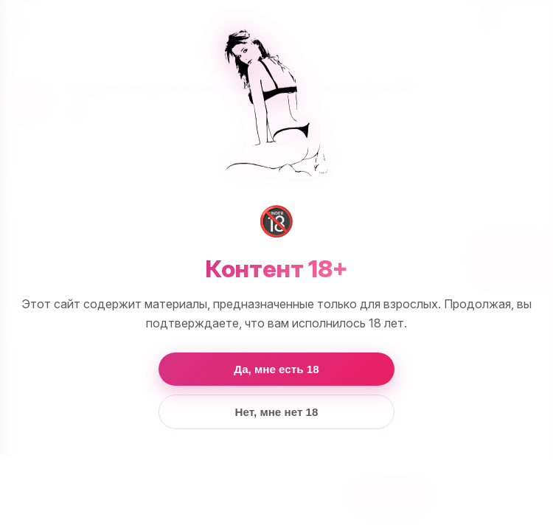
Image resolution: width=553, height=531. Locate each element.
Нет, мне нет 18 (277, 412)
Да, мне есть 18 (276, 369)
